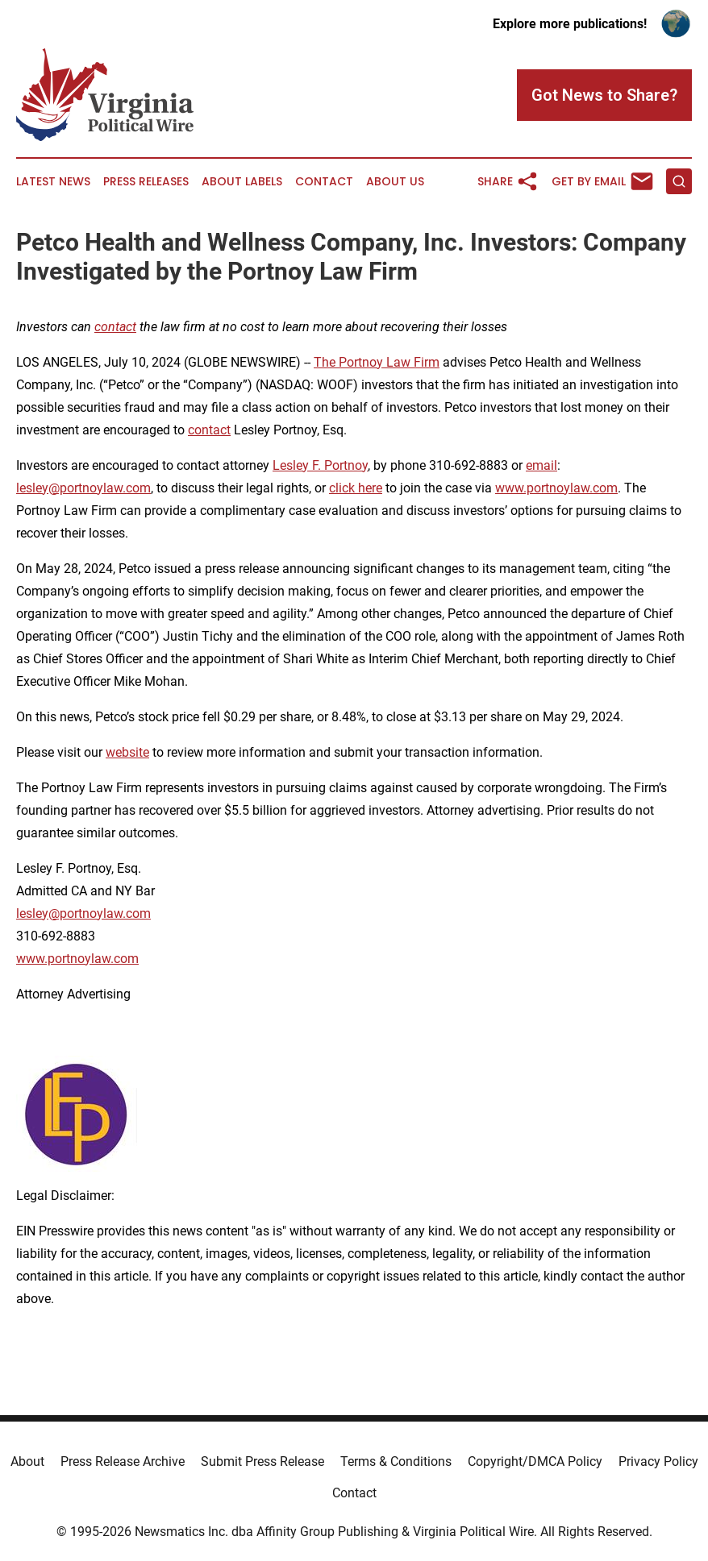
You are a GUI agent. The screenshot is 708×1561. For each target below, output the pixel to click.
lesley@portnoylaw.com (83, 488)
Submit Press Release (262, 1461)
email (541, 465)
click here (355, 488)
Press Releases (146, 182)
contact (209, 430)
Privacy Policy (658, 1461)
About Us (395, 182)
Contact (324, 182)
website (127, 752)
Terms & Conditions (396, 1461)
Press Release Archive (122, 1461)
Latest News (53, 182)
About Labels (242, 182)
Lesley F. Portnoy (320, 465)
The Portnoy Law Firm (376, 362)
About (27, 1461)
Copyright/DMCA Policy (535, 1461)
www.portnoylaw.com (556, 488)
